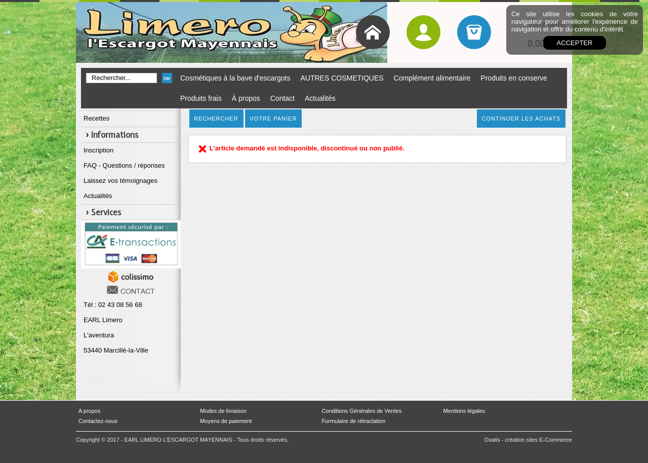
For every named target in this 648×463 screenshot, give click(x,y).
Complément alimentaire (432, 78)
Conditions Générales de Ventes (361, 411)
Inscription (98, 150)
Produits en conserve (513, 78)
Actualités (320, 98)
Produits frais (201, 98)
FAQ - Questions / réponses (124, 165)
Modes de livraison (223, 411)
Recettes (96, 118)
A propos (89, 411)
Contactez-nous (97, 421)
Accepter (575, 43)
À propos (246, 98)
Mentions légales (464, 411)
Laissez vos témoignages (120, 180)
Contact (282, 98)
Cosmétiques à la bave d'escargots (235, 78)
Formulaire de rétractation (353, 421)
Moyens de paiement (226, 421)
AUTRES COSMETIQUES (341, 78)
